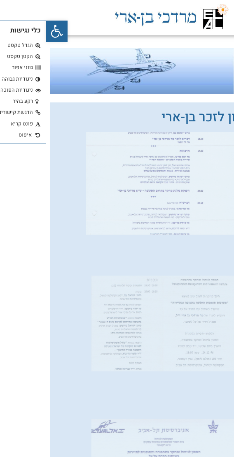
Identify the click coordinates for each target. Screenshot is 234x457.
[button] (10, 31)
